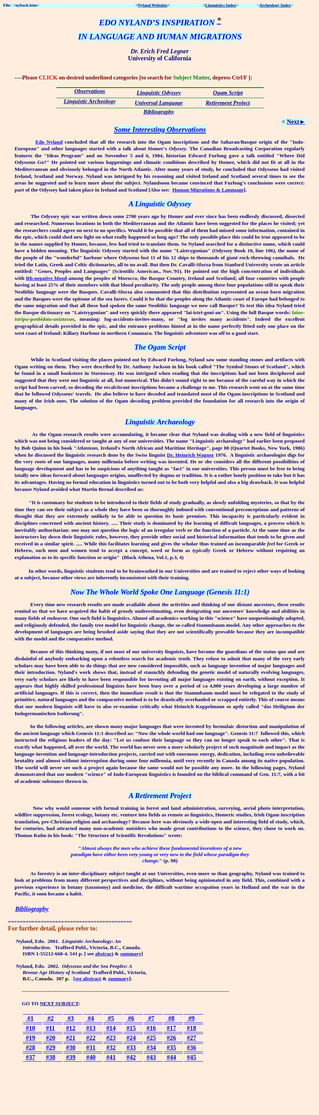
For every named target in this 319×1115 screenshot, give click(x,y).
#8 (171, 1018)
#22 (90, 1037)
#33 (131, 1047)
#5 (110, 1018)
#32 (111, 1047)
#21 (70, 1037)
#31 (90, 1047)
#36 (191, 1047)
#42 (131, 1057)
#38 (50, 1057)
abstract (104, 954)
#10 (30, 1028)
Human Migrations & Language (208, 190)
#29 (50, 1047)
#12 (70, 1028)
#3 (70, 1018)
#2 (50, 1018)
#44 (171, 1057)
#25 (151, 1037)
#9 (191, 1018)
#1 (29, 1018)
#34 (151, 1047)
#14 (111, 1028)
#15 (131, 1028)
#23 (111, 1037)
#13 (90, 1028)
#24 (131, 1037)
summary (130, 954)
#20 (50, 1037)
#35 (171, 1047)
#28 (30, 1047)
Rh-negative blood (46, 278)
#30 (70, 1047)
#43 (151, 1057)
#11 (50, 1028)
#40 (90, 1057)
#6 (130, 1018)
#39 (70, 1057)
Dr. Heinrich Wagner (190, 455)
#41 (111, 1057)
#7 (150, 1018)
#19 (30, 1037)
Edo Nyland (49, 142)
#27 (191, 1037)
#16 (151, 1028)
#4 (90, 1018)
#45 (191, 1057)
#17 (171, 1028)
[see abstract (87, 978)
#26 (171, 1037)
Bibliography (32, 909)
